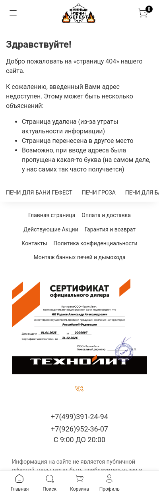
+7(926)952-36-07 (79, 429)
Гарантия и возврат (110, 229)
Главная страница (51, 215)
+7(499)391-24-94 (79, 416)
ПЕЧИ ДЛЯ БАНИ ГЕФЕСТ (39, 192)
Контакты (34, 243)
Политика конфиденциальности (96, 243)
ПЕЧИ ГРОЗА (99, 192)
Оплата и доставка (106, 215)
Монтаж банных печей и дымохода (79, 257)
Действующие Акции (50, 229)
